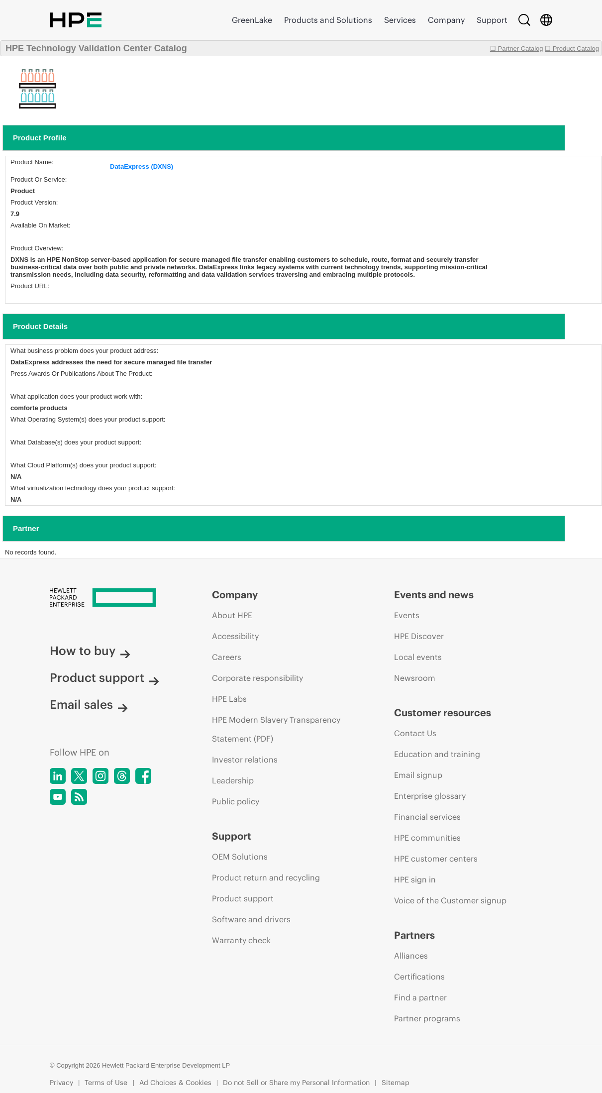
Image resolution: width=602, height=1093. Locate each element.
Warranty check (241, 940)
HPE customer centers (436, 859)
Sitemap (395, 1082)
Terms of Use (106, 1082)
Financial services (427, 817)
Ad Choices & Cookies (175, 1082)
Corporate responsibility (257, 678)
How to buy (90, 650)
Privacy (61, 1082)
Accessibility (235, 636)
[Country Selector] (546, 20)
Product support (104, 677)
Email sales (89, 704)
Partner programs (427, 1018)
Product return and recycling (266, 877)
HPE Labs (229, 699)
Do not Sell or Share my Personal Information (296, 1082)
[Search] (524, 20)
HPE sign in (415, 879)
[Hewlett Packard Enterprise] (112, 598)
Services (400, 20)
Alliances (411, 956)
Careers (226, 657)
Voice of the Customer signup (450, 900)
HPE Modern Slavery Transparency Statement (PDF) (276, 729)
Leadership (233, 780)
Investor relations (245, 760)
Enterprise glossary (430, 796)
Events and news (434, 594)
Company (446, 20)
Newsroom (414, 678)
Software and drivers (251, 919)
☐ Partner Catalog (516, 48)
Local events (418, 657)
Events (406, 615)
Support (492, 20)
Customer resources (442, 712)
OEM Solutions (240, 857)
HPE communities (427, 838)
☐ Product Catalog (572, 48)
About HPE (232, 615)
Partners (414, 935)
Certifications (419, 977)
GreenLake (252, 20)
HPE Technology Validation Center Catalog (96, 48)
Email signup (418, 775)
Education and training (437, 754)
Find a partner (420, 997)
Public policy (235, 801)
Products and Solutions (328, 20)
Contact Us (415, 733)
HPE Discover (419, 636)
